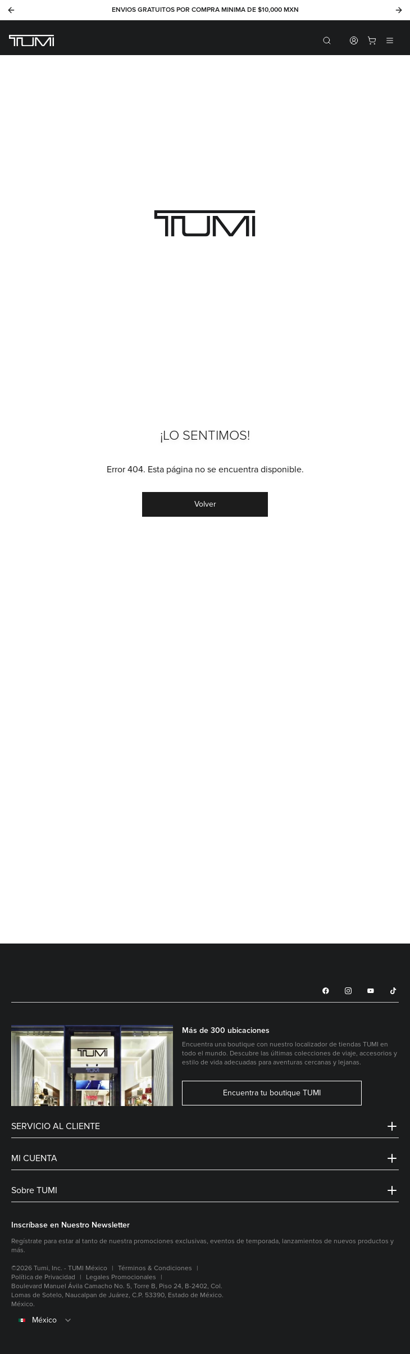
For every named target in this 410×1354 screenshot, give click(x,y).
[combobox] (205, 1320)
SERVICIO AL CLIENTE (205, 1126)
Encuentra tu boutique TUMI (272, 1093)
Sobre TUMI (205, 1190)
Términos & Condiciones (155, 1268)
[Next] (398, 10)
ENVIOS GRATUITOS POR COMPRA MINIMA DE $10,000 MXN (205, 10)
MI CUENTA (205, 1158)
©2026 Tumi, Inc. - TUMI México (59, 1268)
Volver (205, 504)
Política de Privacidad (43, 1277)
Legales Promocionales (121, 1277)
